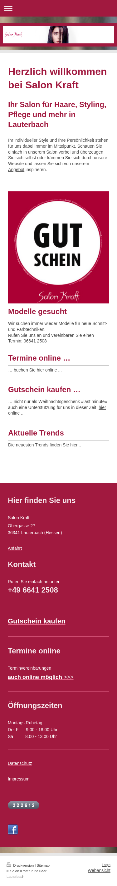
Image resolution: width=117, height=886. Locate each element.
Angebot (16, 169)
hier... (75, 444)
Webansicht (99, 870)
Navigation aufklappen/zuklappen (58, 8)
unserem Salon (42, 152)
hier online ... (49, 369)
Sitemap (43, 865)
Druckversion (21, 865)
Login (106, 865)
